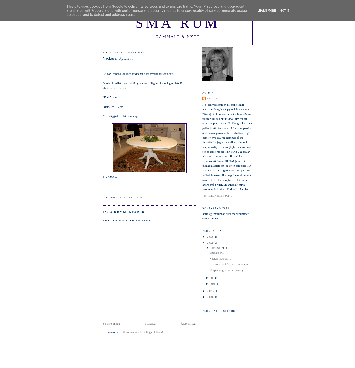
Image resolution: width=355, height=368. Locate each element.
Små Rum (177, 23)
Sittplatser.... (217, 252)
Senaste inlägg (111, 323)
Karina (212, 98)
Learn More (267, 10)
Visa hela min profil (217, 196)
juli (213, 277)
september (217, 247)
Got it (284, 10)
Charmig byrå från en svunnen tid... (231, 264)
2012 (210, 242)
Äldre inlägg (188, 323)
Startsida (150, 323)
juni (213, 283)
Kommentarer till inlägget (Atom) (143, 332)
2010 (210, 296)
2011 (210, 291)
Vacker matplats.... (220, 258)
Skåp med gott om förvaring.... (228, 270)
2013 (210, 236)
